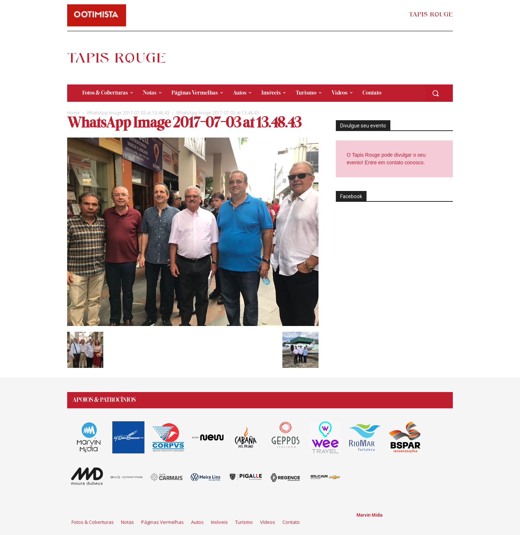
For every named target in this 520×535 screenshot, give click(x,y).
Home (73, 113)
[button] (435, 93)
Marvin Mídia (369, 515)
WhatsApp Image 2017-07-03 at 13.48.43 (128, 113)
